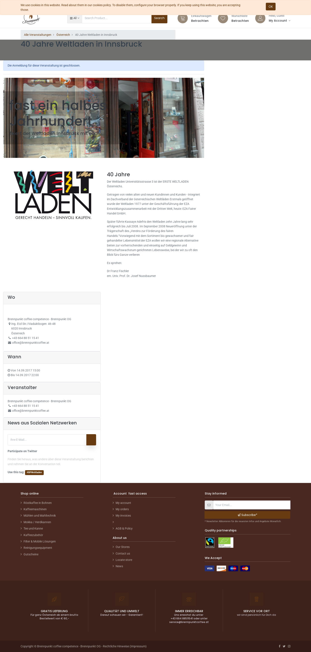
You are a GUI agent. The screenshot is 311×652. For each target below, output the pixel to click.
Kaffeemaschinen (35, 509)
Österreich (63, 34)
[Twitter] (284, 646)
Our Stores (123, 547)
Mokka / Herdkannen (37, 522)
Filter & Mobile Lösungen (40, 541)
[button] (74, 18)
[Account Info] (279, 20)
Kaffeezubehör (33, 535)
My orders (122, 509)
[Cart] (183, 18)
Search (159, 18)
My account (123, 503)
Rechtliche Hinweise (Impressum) (125, 646)
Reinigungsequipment (38, 547)
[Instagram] (289, 646)
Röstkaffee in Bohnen (38, 503)
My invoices (123, 515)
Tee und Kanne (33, 528)
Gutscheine (31, 554)
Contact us (123, 553)
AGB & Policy (124, 528)
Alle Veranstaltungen (37, 34)
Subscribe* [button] (247, 515)
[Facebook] (279, 646)
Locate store (124, 560)
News (119, 566)
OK (271, 6)
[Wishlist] (223, 18)
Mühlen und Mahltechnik (40, 515)
